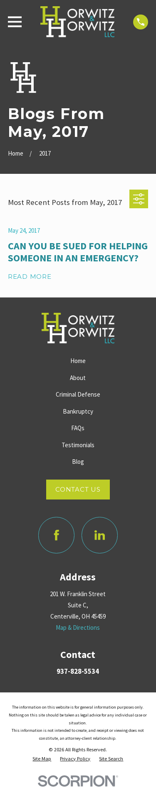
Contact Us (78, 489)
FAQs (77, 428)
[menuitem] (41, 759)
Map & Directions (78, 627)
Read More (30, 276)
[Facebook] (56, 535)
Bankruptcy (78, 411)
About (78, 378)
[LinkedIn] (100, 535)
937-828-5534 (78, 671)
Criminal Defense (78, 394)
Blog (78, 461)
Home (78, 361)
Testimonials (78, 445)
